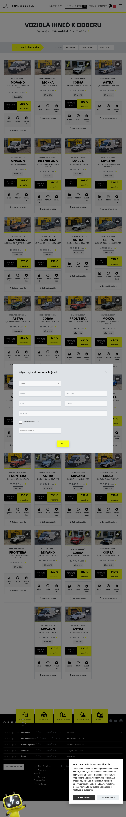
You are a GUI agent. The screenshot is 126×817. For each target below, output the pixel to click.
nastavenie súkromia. (83, 790)
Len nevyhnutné (108, 797)
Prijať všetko (83, 797)
